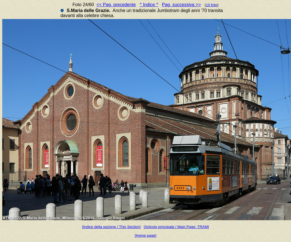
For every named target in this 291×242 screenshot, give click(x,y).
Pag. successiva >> (181, 4)
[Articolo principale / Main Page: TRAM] (176, 227)
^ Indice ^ (149, 4)
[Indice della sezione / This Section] (111, 227)
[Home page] (145, 235)
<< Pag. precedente (116, 4)
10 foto (211, 5)
